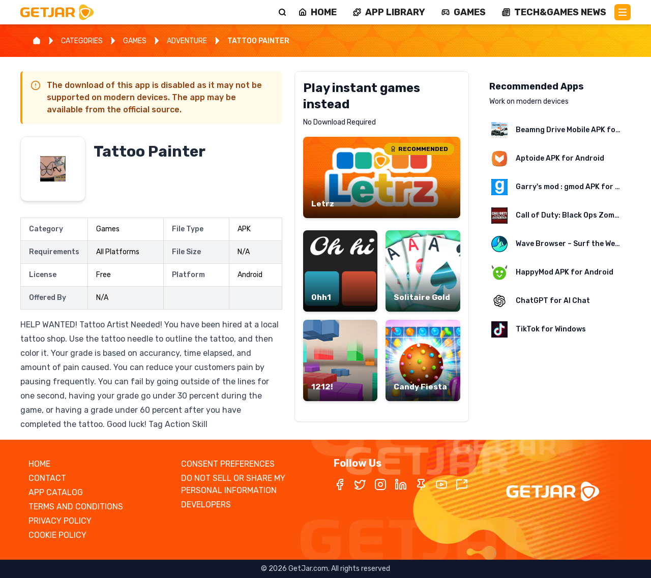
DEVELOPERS (206, 504)
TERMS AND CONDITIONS (75, 506)
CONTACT (47, 478)
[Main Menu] (622, 12)
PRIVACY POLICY (60, 521)
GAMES (134, 41)
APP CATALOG (55, 492)
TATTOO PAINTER (258, 41)
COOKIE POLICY (57, 535)
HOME (39, 464)
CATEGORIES (82, 41)
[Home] (37, 41)
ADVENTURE (187, 41)
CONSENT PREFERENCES (228, 464)
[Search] (282, 12)
